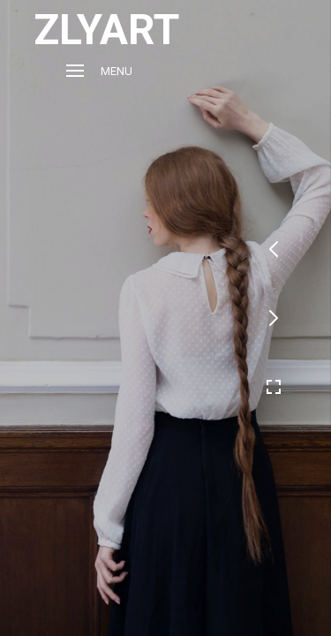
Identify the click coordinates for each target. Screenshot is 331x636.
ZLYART (106, 29)
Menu (99, 71)
